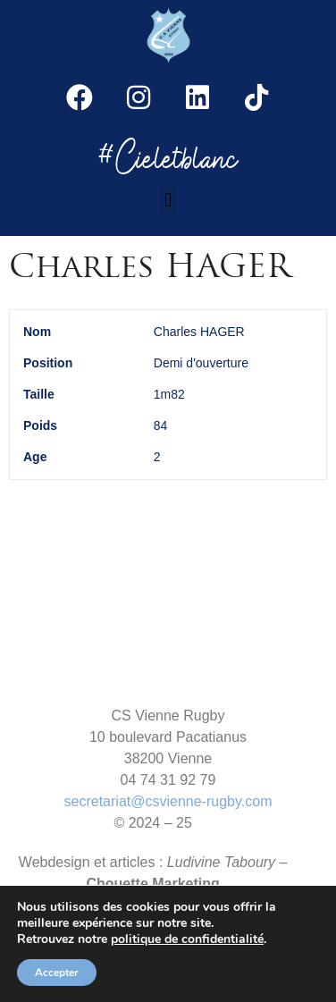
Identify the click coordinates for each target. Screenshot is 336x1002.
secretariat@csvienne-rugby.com (168, 801)
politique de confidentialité (187, 939)
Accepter (57, 972)
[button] (167, 200)
